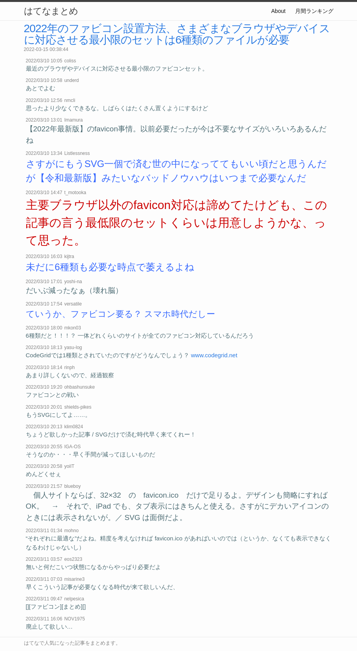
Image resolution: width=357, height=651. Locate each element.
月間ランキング (314, 11)
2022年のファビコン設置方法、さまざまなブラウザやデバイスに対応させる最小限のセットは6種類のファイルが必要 (177, 33)
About (278, 11)
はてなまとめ (51, 11)
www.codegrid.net (214, 355)
